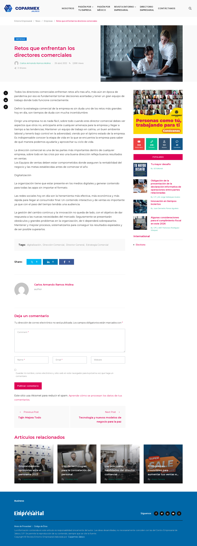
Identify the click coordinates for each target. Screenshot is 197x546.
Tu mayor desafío (161, 164)
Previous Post (28, 412)
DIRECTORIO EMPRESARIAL (147, 8)
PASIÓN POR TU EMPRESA (85, 8)
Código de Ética (40, 526)
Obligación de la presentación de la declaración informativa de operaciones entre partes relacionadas (166, 186)
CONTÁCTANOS (167, 8)
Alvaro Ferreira (115, 479)
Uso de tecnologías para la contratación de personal (76, 470)
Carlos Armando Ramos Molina (53, 284)
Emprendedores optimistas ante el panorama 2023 (29, 470)
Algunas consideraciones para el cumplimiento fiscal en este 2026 (166, 220)
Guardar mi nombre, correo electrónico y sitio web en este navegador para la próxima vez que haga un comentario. (64, 374)
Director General (75, 245)
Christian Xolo (71, 479)
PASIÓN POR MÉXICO (104, 8)
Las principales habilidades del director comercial (120, 470)
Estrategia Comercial (97, 245)
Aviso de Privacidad (22, 526)
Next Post (113, 412)
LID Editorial (158, 168)
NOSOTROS (68, 8)
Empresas (20, 39)
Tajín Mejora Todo (29, 417)
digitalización (34, 245)
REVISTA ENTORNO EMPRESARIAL (124, 8)
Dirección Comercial (53, 245)
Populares (158, 157)
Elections (141, 244)
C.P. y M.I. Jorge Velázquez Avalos (167, 197)
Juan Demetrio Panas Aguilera (166, 208)
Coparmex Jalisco (30, 479)
